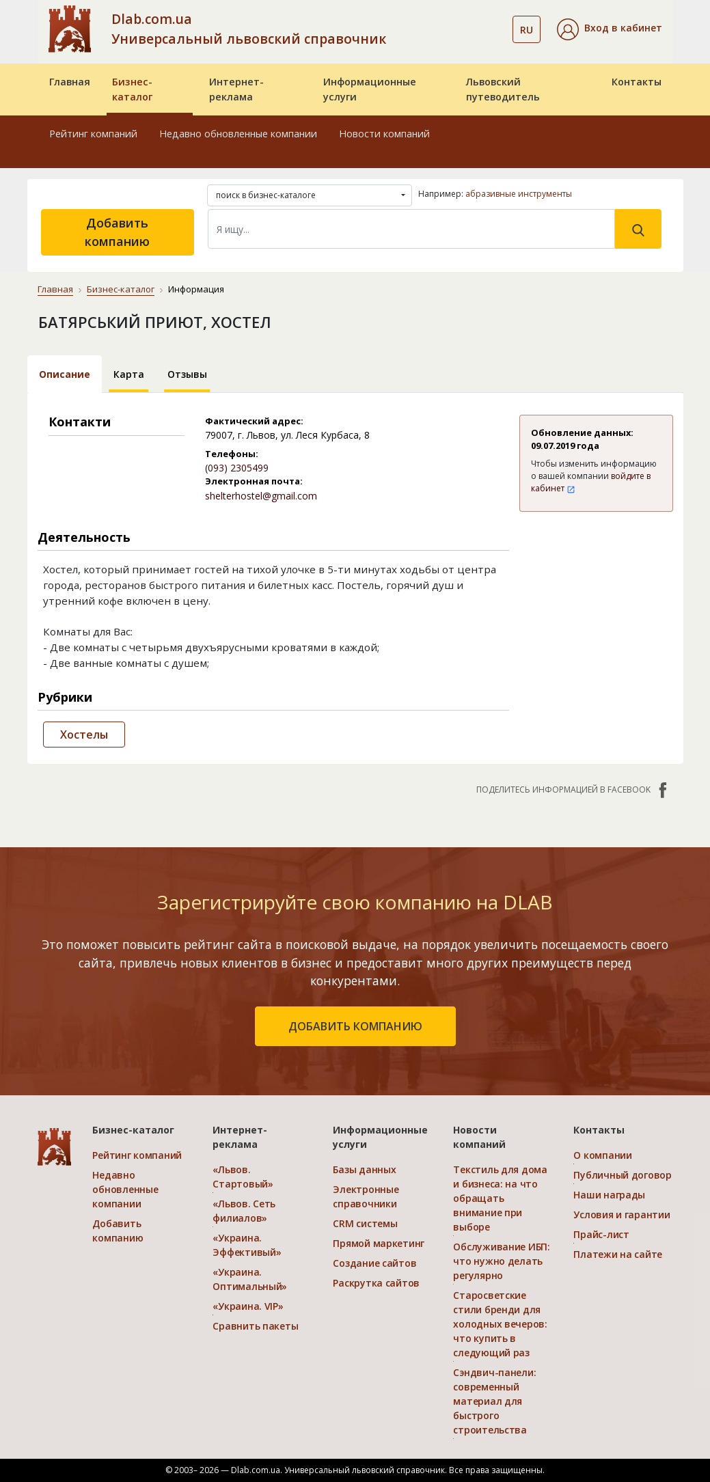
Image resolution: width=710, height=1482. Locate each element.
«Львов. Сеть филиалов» (244, 1210)
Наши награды (609, 1194)
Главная (69, 81)
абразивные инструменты (518, 194)
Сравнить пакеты (255, 1325)
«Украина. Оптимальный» (250, 1279)
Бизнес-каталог (132, 89)
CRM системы (365, 1223)
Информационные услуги (369, 89)
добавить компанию (355, 1026)
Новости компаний (384, 133)
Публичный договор (622, 1174)
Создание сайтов (374, 1263)
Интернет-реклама (236, 89)
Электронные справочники (365, 1196)
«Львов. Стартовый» (243, 1176)
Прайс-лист (601, 1234)
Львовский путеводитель (503, 89)
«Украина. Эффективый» (247, 1245)
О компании (602, 1155)
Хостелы (84, 734)
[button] (609, 29)
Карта (128, 374)
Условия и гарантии (621, 1214)
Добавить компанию (117, 232)
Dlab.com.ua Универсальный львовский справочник (248, 29)
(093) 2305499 (237, 467)
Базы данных (364, 1169)
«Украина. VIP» (248, 1306)
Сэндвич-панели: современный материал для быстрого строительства (494, 1401)
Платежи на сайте (617, 1254)
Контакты (636, 81)
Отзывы (187, 374)
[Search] (411, 229)
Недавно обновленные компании (238, 133)
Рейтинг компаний (93, 133)
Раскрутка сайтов (376, 1282)
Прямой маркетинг (378, 1243)
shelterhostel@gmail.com (261, 495)
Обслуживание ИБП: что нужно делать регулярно (501, 1261)
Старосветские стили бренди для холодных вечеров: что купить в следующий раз (500, 1324)
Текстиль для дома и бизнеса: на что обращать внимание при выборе (500, 1198)
